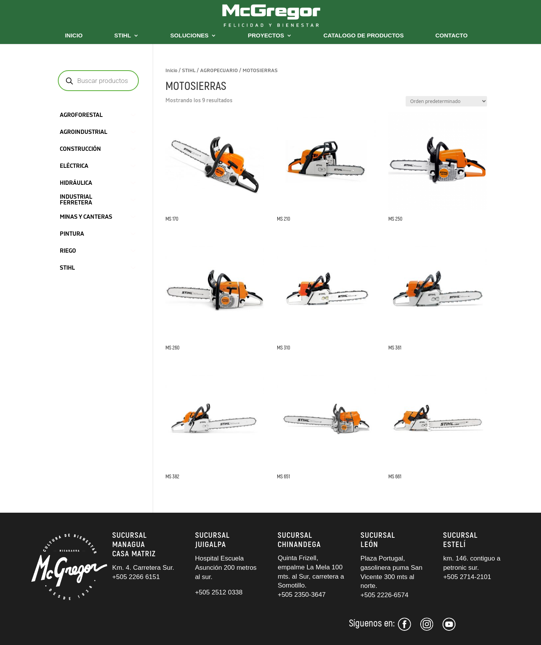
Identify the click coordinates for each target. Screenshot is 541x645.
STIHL (122, 36)
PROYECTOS (266, 36)
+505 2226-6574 (384, 595)
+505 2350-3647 (301, 594)
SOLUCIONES (189, 36)
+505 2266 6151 (137, 577)
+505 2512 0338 (219, 592)
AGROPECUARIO (219, 71)
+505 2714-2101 (467, 577)
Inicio (171, 71)
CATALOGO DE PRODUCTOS (364, 36)
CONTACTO (451, 36)
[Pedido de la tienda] (446, 101)
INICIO (74, 36)
